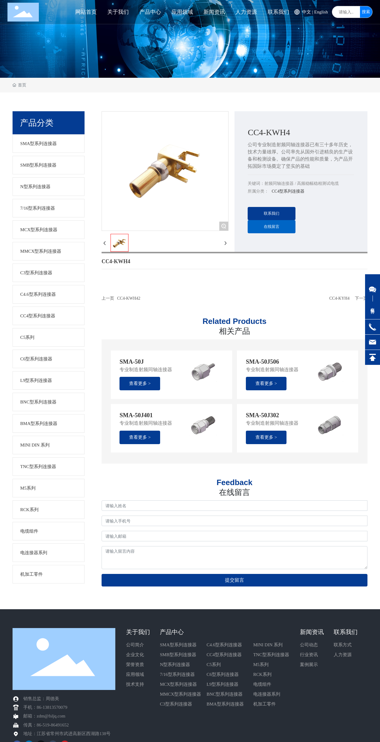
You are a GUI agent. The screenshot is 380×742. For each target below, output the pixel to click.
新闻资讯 (312, 632)
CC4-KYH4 (339, 298)
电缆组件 (262, 684)
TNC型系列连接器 (271, 654)
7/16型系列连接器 (177, 674)
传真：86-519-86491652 (46, 725)
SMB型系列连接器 (178, 654)
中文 (306, 12)
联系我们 (346, 632)
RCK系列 (262, 674)
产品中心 (172, 632)
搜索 (366, 12)
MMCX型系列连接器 (180, 694)
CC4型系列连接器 (224, 654)
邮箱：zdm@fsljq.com (44, 716)
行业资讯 (309, 654)
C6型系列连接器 (222, 674)
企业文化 (135, 654)
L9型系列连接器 (222, 684)
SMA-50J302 (262, 415)
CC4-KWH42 (128, 298)
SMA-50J (131, 361)
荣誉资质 (135, 664)
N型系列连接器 (175, 664)
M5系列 (261, 664)
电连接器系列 (266, 694)
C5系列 (213, 664)
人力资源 (343, 654)
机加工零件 (264, 704)
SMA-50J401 (136, 415)
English (321, 12)
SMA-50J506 (262, 361)
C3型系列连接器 (176, 704)
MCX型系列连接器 (178, 684)
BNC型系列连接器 (224, 694)
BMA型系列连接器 (224, 704)
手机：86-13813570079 (45, 707)
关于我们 (138, 632)
